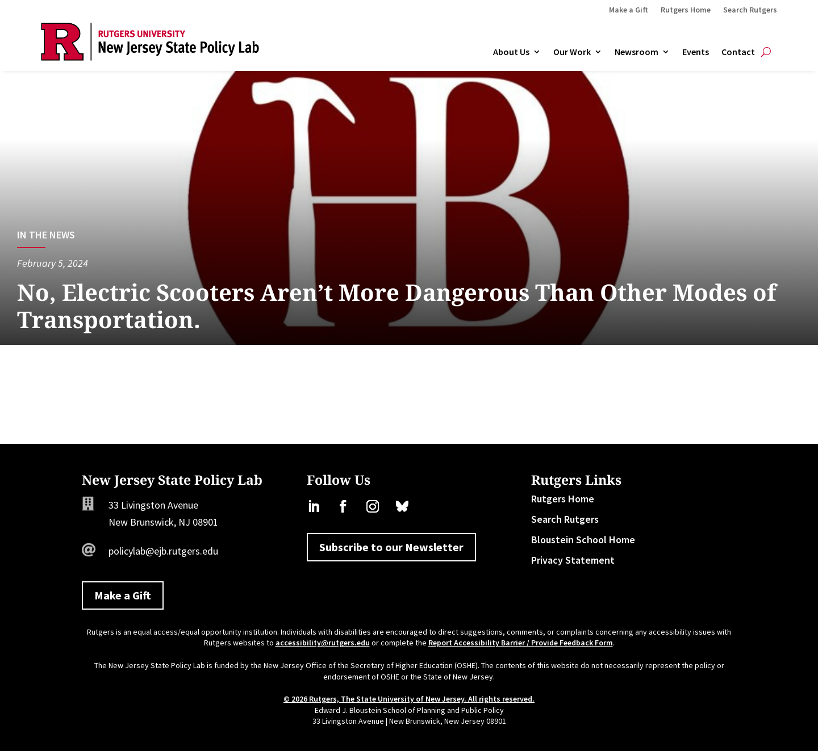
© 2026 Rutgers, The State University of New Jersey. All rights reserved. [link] (409, 699)
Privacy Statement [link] (573, 560)
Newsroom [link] (636, 52)
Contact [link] (738, 52)
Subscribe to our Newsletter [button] (391, 547)
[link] (150, 57)
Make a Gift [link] (628, 10)
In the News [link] (46, 234)
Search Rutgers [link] (750, 10)
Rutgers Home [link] (686, 10)
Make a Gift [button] (122, 595)
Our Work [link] (572, 52)
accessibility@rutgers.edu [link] (323, 642)
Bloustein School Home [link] (583, 539)
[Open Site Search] (766, 52)
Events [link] (695, 52)
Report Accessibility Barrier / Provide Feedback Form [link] (520, 642)
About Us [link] (511, 52)
